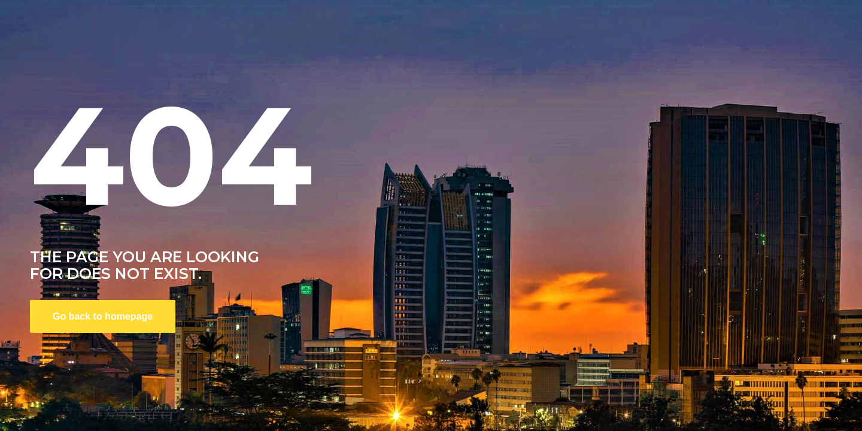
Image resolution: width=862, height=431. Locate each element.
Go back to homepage (103, 316)
